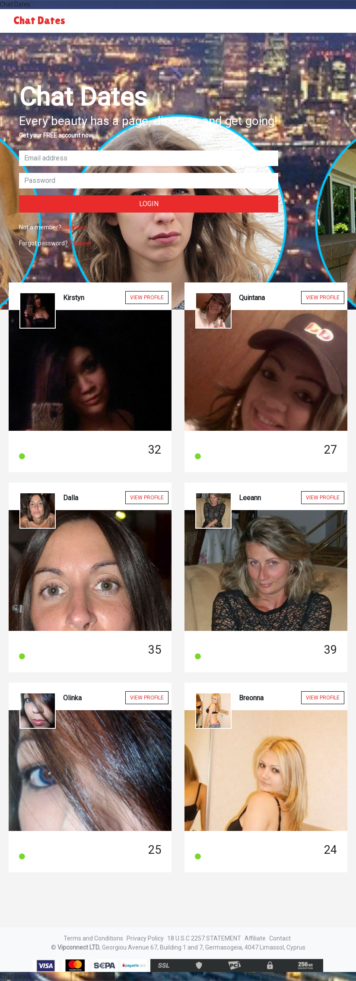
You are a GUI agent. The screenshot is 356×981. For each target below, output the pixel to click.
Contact (280, 938)
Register (74, 227)
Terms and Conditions (93, 938)
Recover (80, 243)
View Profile (147, 298)
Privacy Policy (145, 938)
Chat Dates (39, 20)
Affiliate (255, 938)
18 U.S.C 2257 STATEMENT (204, 938)
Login (149, 204)
